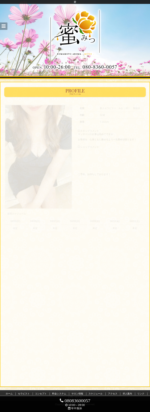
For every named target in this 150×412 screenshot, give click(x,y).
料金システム (59, 393)
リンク (140, 393)
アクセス (112, 393)
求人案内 (127, 393)
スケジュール (95, 393)
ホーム (9, 393)
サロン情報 (77, 393)
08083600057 (75, 400)
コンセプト (41, 393)
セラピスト (24, 393)
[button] (3, 26)
